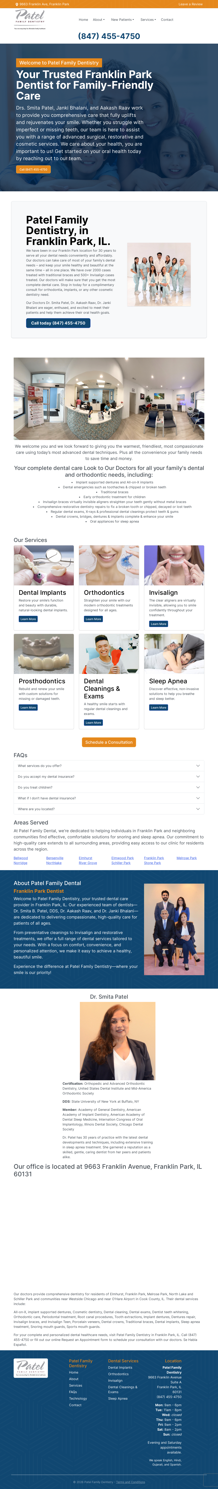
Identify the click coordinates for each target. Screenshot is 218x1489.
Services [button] (147, 20)
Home (83, 20)
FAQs (73, 1392)
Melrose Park (187, 858)
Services (75, 1385)
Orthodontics (118, 1374)
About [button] (97, 20)
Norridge (20, 863)
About (73, 1379)
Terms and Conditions (130, 1482)
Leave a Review (191, 4)
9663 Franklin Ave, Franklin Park (42, 4)
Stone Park (152, 863)
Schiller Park (121, 863)
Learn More (28, 619)
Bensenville (54, 858)
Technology (78, 1398)
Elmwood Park (122, 858)
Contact (167, 20)
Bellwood (21, 858)
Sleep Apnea (118, 1398)
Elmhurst (85, 858)
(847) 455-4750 (109, 36)
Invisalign (115, 1380)
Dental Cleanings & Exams (122, 1389)
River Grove (88, 863)
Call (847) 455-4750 (33, 169)
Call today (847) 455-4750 (58, 323)
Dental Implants (120, 1367)
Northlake (54, 863)
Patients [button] (121, 20)
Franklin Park (154, 858)
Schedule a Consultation (109, 742)
